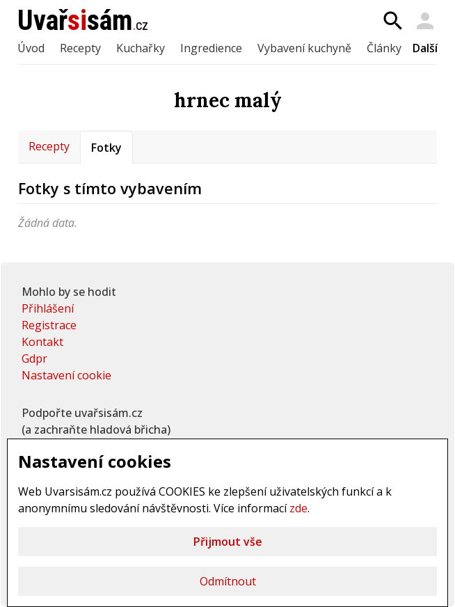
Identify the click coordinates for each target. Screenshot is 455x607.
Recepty (80, 48)
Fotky (106, 147)
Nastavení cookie (66, 375)
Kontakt (42, 341)
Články (384, 48)
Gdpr (34, 358)
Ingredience (211, 48)
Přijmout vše (227, 541)
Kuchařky (140, 48)
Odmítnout (228, 581)
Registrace (49, 325)
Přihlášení (48, 308)
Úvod (31, 48)
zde (298, 508)
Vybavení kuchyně (304, 48)
